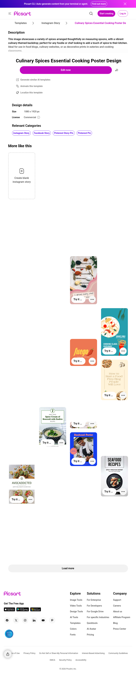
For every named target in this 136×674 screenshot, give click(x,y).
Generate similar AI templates (35, 79)
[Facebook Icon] (7, 620)
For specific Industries (98, 617)
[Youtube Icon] (43, 620)
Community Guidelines (118, 653)
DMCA (52, 660)
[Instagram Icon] (25, 620)
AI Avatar (91, 629)
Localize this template (31, 92)
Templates (75, 623)
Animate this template (31, 86)
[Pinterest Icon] (52, 620)
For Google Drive (95, 611)
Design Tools (76, 611)
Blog (115, 623)
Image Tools (76, 600)
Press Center (119, 629)
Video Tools (76, 605)
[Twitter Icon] (16, 620)
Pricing (90, 634)
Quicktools (92, 623)
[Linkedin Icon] (34, 620)
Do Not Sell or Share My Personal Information (58, 653)
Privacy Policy (29, 653)
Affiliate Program (121, 617)
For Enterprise (94, 600)
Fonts (73, 634)
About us (117, 611)
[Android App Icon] (22, 610)
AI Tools (74, 617)
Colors (73, 629)
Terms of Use (14, 653)
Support (117, 600)
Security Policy (65, 660)
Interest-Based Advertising (93, 653)
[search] (91, 13)
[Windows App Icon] (35, 610)
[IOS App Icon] (9, 610)
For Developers (94, 605)
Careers (117, 605)
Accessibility (80, 660)
